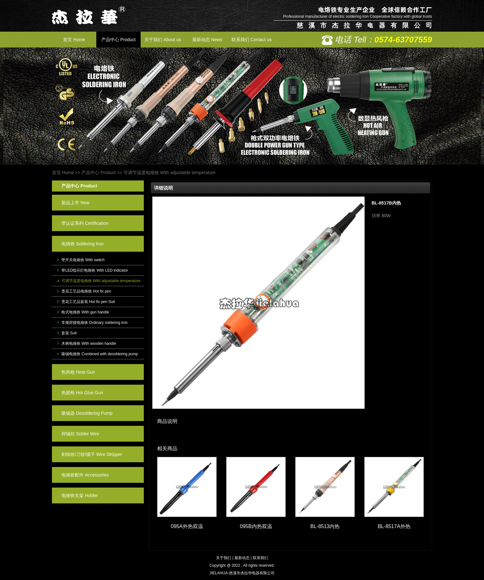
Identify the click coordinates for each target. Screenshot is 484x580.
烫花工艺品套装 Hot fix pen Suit (88, 301)
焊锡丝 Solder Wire (80, 433)
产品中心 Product (118, 39)
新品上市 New (75, 202)
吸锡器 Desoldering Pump (86, 413)
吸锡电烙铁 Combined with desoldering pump (99, 354)
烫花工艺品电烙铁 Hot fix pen (86, 291)
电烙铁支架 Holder (79, 495)
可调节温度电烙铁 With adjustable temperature (170, 172)
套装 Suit (69, 333)
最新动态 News (207, 39)
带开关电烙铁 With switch (83, 260)
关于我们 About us (162, 39)
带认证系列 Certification (84, 223)
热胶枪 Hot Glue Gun (82, 392)
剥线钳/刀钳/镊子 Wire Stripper (91, 454)
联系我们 (260, 558)
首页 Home (74, 39)
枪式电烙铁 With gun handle (85, 312)
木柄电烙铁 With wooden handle (88, 343)
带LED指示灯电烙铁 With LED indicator (94, 270)
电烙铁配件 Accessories (85, 474)
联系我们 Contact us (252, 39)
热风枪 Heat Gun (78, 372)
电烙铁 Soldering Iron (82, 243)
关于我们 (223, 558)
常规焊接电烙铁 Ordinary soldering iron (94, 322)
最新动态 (242, 558)
